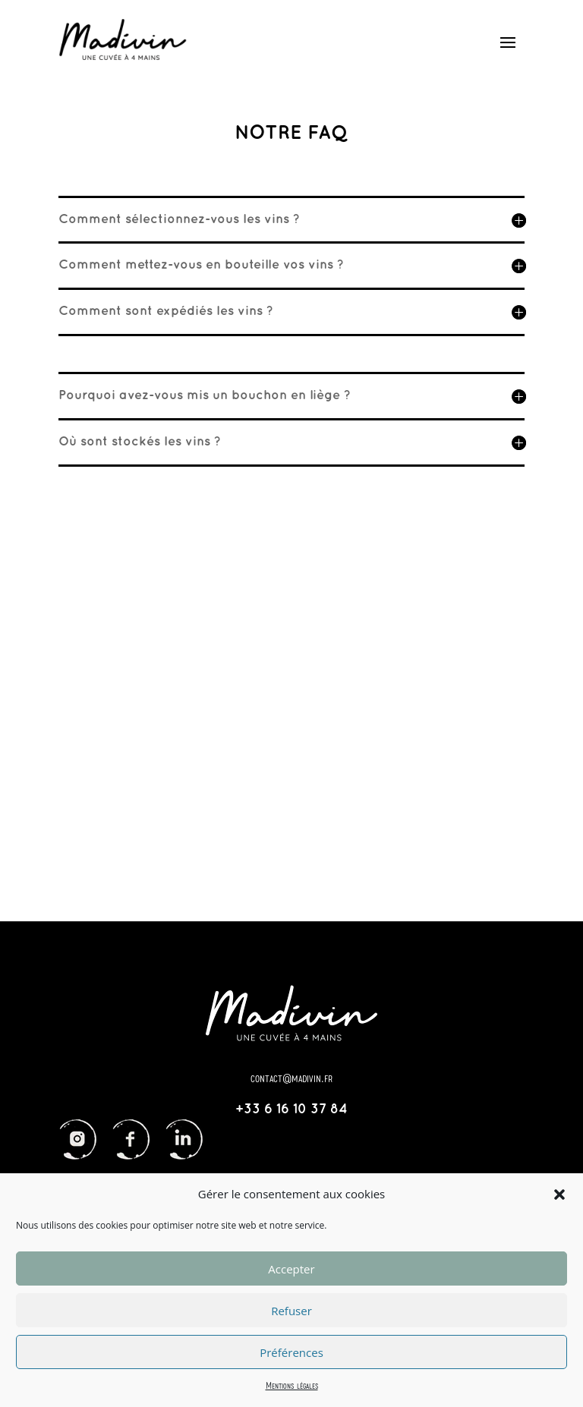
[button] (559, 1194)
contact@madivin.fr (291, 1077)
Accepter (291, 1268)
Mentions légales (292, 1385)
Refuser (291, 1310)
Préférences (291, 1352)
